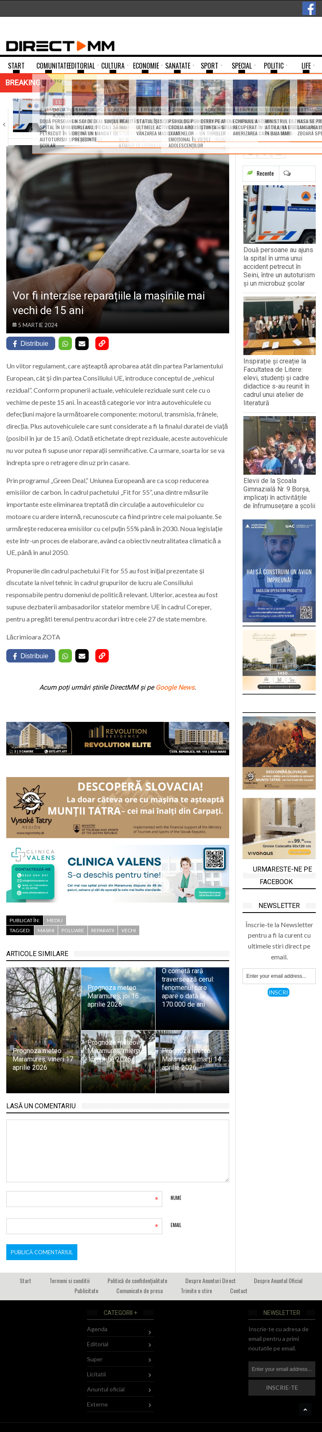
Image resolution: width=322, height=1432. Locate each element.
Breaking (23, 82)
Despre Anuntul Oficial (278, 1280)
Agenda (97, 1328)
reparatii (102, 930)
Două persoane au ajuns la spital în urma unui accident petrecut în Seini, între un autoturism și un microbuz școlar (279, 266)
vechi (128, 930)
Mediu (55, 920)
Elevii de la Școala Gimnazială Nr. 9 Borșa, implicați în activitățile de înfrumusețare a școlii (279, 493)
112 (59, 102)
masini (46, 930)
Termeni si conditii (69, 1280)
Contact (239, 1290)
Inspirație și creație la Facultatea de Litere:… (177, 116)
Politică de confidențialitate (137, 1280)
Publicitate (86, 1290)
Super (94, 1359)
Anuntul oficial (106, 1389)
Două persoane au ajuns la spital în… (77, 113)
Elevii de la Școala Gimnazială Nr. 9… (274, 113)
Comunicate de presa (139, 1290)
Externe (97, 1404)
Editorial (97, 1344)
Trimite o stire (196, 1290)
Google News (175, 687)
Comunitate (170, 102)
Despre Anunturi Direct (210, 1280)
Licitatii (96, 1374)
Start (25, 1280)
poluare (72, 930)
